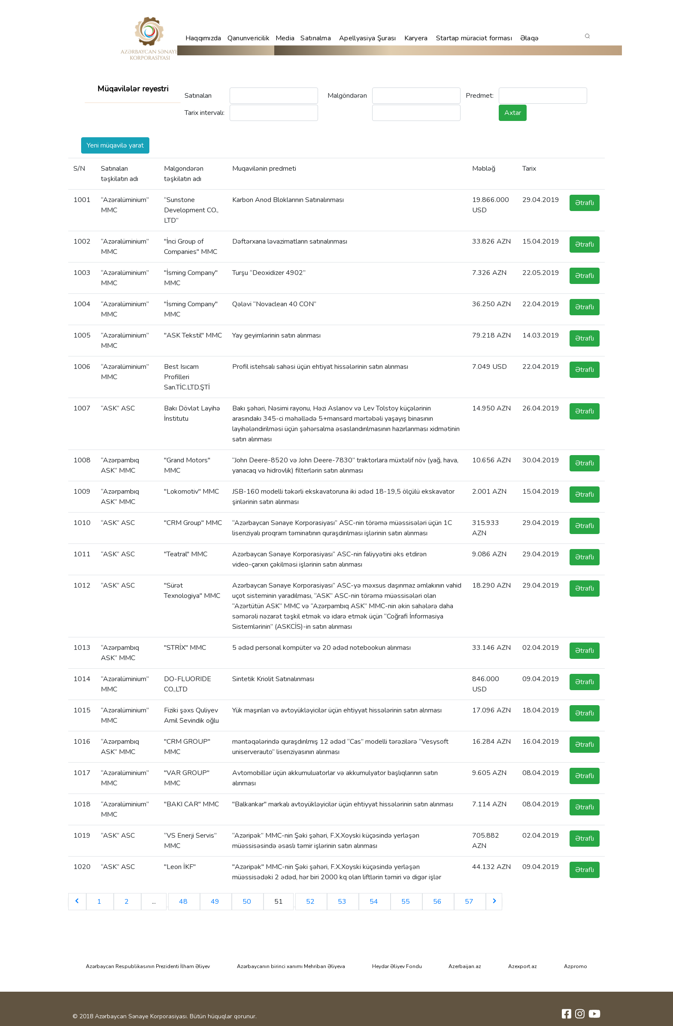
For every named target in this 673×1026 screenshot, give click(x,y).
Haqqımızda (203, 38)
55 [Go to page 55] (406, 901)
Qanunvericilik (248, 38)
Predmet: (480, 95)
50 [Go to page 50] (248, 901)
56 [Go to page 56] (438, 901)
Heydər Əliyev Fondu (397, 966)
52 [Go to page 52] (311, 901)
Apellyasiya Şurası (367, 38)
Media (285, 38)
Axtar (512, 113)
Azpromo (575, 966)
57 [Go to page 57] (470, 901)
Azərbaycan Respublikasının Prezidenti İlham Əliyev (148, 966)
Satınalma (315, 38)
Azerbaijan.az (465, 966)
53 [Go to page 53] (343, 901)
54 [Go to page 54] (375, 901)
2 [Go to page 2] (127, 901)
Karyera (416, 38)
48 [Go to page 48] (184, 901)
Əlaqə (529, 38)
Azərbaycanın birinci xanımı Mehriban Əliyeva (291, 966)
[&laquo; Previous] (77, 901)
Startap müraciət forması (474, 38)
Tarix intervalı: (204, 113)
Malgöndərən (347, 95)
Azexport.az (522, 966)
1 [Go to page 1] (100, 901)
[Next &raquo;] (494, 901)
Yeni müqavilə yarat (115, 145)
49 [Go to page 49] (216, 901)
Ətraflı (584, 203)
